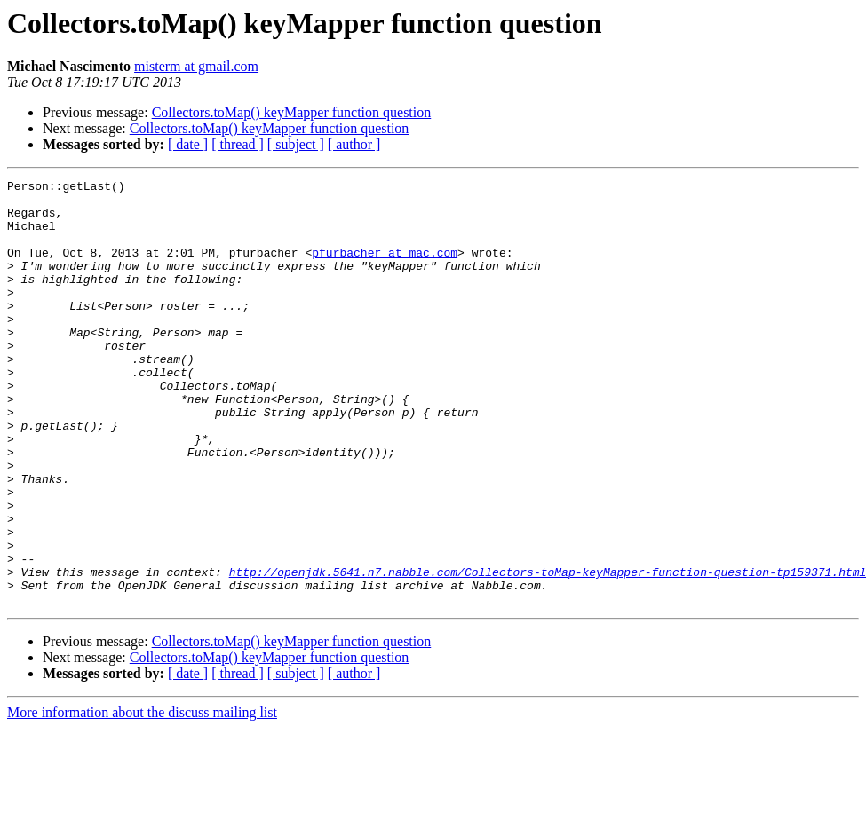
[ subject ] (295, 144)
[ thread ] (237, 144)
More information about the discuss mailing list (142, 797)
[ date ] (188, 144)
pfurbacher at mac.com (384, 268)
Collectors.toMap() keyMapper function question (292, 112)
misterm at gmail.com (196, 66)
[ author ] (354, 144)
